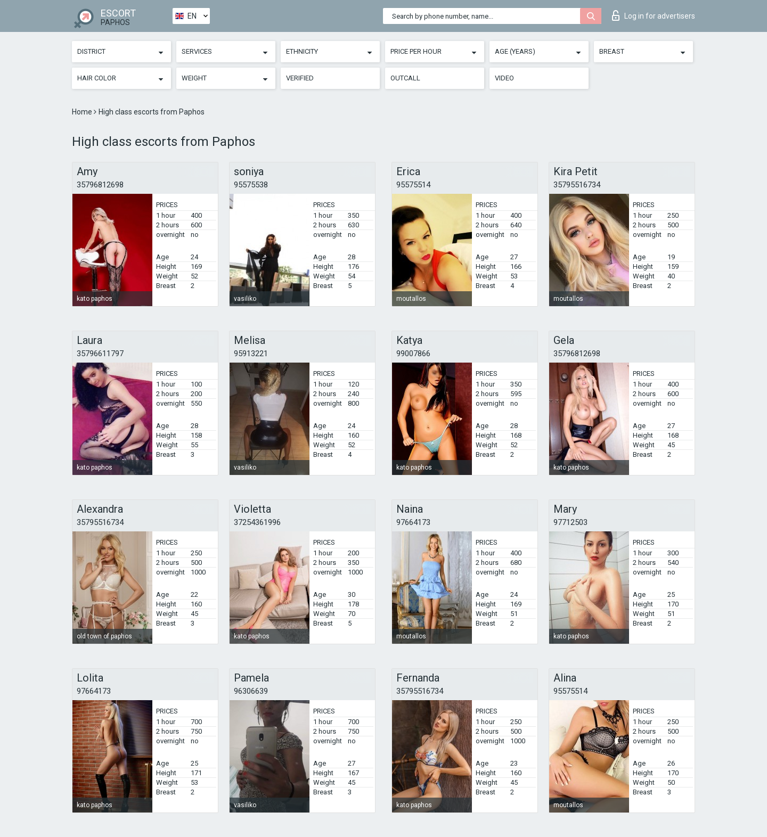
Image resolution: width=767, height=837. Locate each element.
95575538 (251, 185)
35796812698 (100, 185)
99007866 (413, 353)
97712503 (570, 522)
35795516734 (576, 185)
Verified (300, 78)
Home (83, 112)
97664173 (413, 522)
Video (504, 78)
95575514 (413, 185)
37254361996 (257, 522)
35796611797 (100, 353)
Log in (653, 15)
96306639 (251, 691)
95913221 (251, 353)
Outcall (405, 78)
